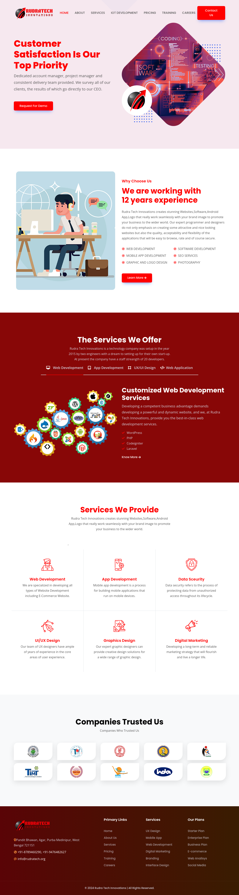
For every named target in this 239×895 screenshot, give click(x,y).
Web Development (159, 845)
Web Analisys (197, 858)
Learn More (136, 278)
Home (64, 13)
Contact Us (211, 12)
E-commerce (197, 851)
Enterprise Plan (198, 838)
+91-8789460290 (29, 852)
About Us (110, 838)
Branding (152, 858)
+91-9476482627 (54, 852)
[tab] (64, 370)
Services (98, 13)
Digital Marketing (158, 851)
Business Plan (197, 845)
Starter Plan (196, 831)
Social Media (197, 865)
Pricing (150, 13)
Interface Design (157, 865)
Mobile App (154, 838)
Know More (131, 457)
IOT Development (124, 13)
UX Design (153, 831)
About (80, 13)
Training (169, 13)
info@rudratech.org (31, 859)
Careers (188, 13)
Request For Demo (33, 106)
